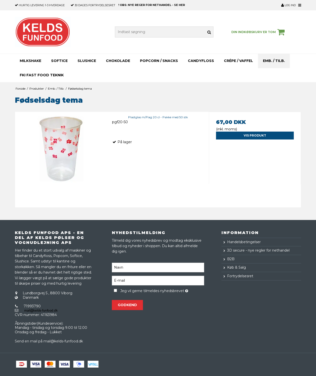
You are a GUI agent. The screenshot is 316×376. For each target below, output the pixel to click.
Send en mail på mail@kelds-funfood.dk (49, 341)
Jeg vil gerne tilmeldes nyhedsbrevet (162, 290)
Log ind (288, 5)
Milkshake (30, 61)
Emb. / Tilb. (274, 61)
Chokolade (118, 61)
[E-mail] (158, 280)
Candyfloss (201, 61)
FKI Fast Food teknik (42, 75)
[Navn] (158, 267)
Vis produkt (255, 135)
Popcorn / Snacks (159, 61)
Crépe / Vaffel (238, 61)
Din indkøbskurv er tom (258, 32)
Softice (59, 61)
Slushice (87, 61)
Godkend (127, 305)
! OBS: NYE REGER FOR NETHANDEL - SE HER (151, 5)
